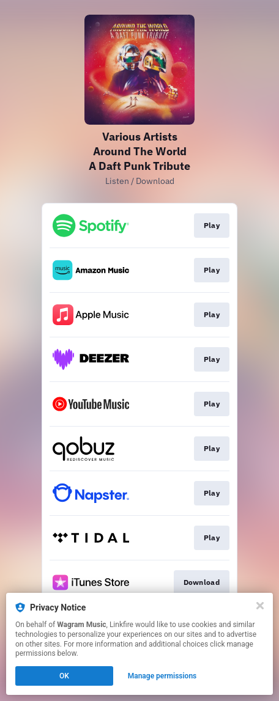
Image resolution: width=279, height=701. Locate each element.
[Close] (260, 605)
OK (64, 676)
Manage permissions (162, 676)
